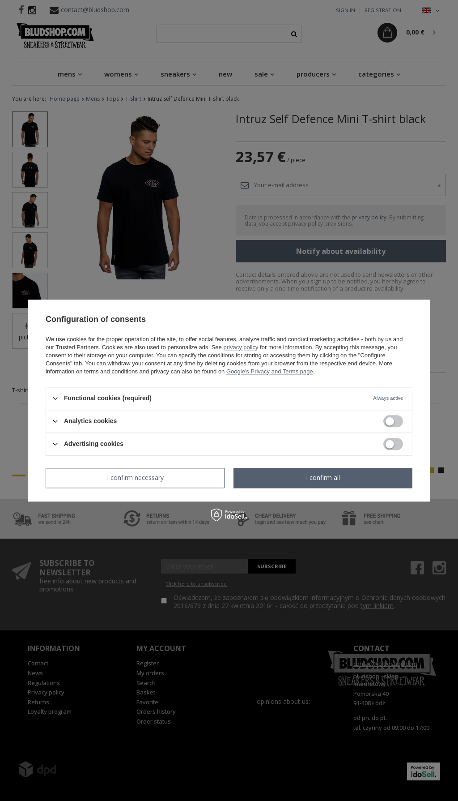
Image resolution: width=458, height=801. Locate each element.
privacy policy (240, 347)
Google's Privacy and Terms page (269, 371)
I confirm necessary (135, 477)
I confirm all (323, 477)
